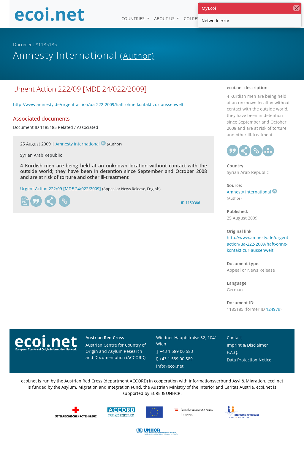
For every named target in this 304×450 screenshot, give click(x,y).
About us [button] (165, 18)
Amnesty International (81, 144)
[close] (296, 8)
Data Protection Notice (249, 360)
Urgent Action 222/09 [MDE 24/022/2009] (60, 188)
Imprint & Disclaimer (247, 345)
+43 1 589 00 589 (176, 358)
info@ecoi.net (169, 366)
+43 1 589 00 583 (176, 351)
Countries (133, 18)
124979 (273, 309)
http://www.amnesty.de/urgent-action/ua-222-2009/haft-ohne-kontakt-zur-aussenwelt (98, 104)
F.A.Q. (232, 352)
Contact (234, 337)
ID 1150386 (190, 202)
